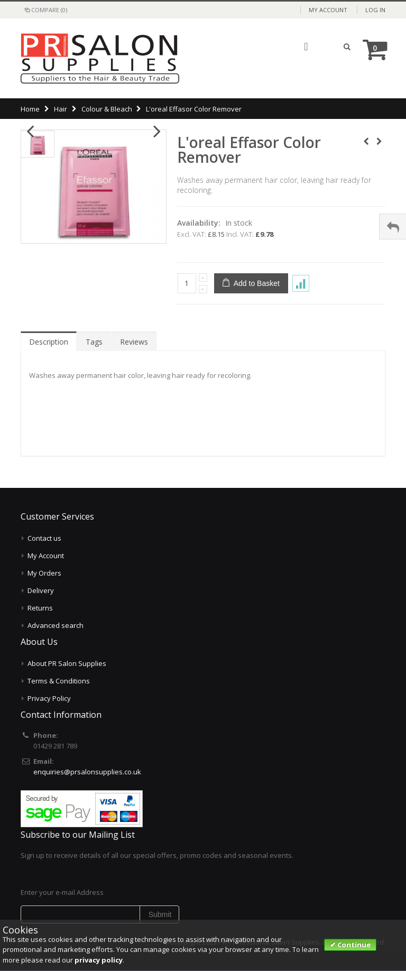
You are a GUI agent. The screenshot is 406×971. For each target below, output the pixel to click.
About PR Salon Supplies (66, 663)
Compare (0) (45, 10)
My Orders (44, 573)
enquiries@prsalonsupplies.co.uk (87, 771)
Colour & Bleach (106, 109)
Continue (353, 944)
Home (30, 109)
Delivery (40, 590)
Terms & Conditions (58, 681)
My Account (328, 10)
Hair (60, 109)
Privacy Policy (49, 698)
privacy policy (99, 960)
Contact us (44, 538)
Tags (94, 342)
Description (48, 342)
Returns (40, 608)
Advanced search (55, 625)
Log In (375, 10)
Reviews (134, 342)
